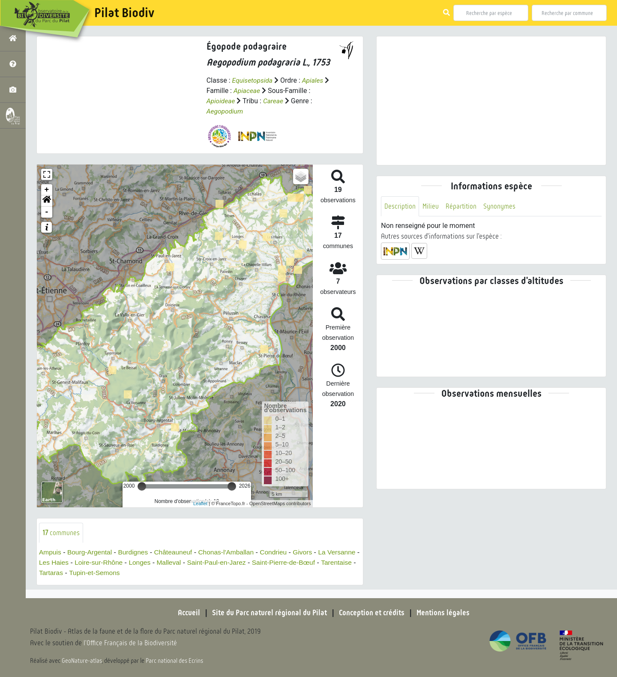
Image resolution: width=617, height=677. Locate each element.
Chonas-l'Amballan (231, 552)
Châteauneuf (177, 552)
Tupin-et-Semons (137, 572)
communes (61, 532)
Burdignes (135, 552)
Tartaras (93, 572)
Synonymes (501, 206)
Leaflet (200, 503)
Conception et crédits (372, 612)
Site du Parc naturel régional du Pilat (268, 612)
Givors (310, 552)
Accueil (186, 612)
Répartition (462, 206)
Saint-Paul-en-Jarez (256, 562)
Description (400, 206)
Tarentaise (59, 572)
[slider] (142, 486)
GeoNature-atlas (82, 661)
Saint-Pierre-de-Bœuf (325, 562)
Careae (274, 101)
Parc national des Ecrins (175, 661)
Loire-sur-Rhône (135, 562)
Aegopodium (225, 111)
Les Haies (89, 562)
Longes (177, 562)
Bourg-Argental (91, 552)
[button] (46, 200)
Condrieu (280, 552)
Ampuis (50, 552)
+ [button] (47, 189)
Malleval (207, 562)
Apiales (314, 80)
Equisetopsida (253, 80)
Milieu (431, 206)
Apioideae (221, 101)
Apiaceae (247, 91)
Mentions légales (446, 612)
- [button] (47, 212)
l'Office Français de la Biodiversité (131, 643)
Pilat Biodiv (124, 13)
